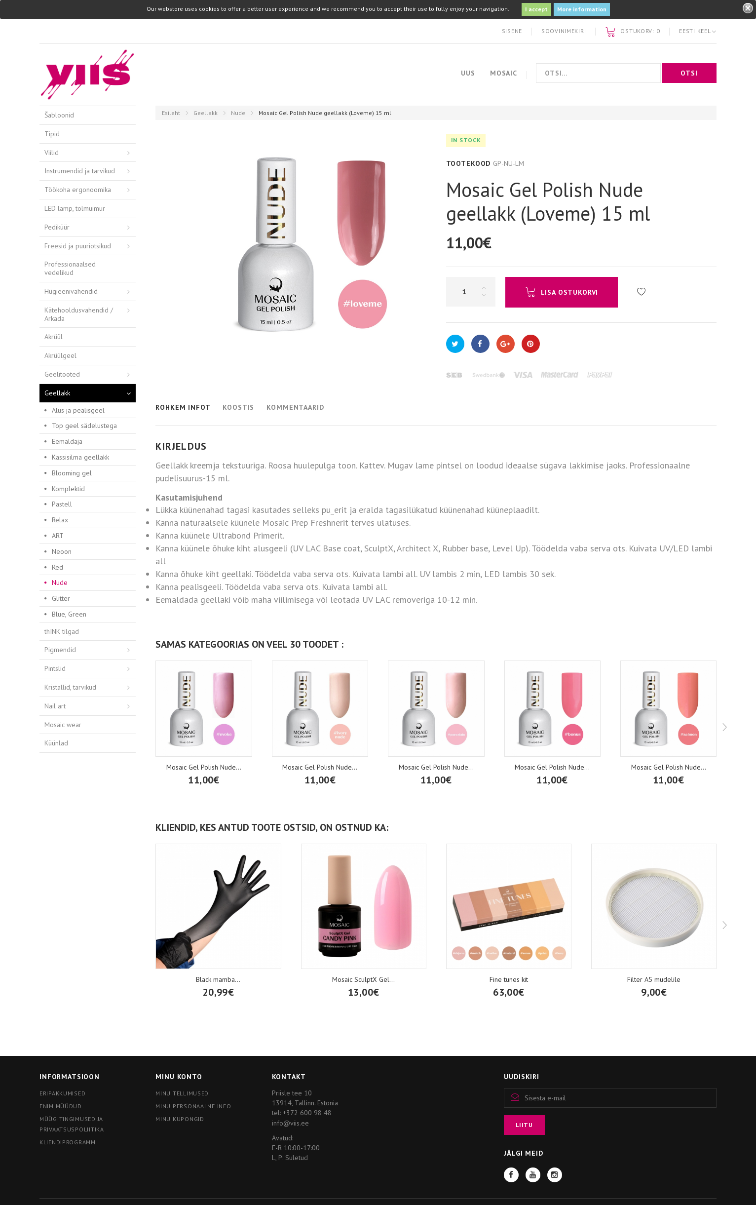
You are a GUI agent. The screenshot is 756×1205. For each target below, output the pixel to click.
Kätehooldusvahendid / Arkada (78, 314)
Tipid (52, 133)
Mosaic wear (62, 724)
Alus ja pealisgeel (78, 410)
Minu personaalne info (193, 1106)
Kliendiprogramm (67, 1142)
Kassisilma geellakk (80, 457)
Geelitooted (62, 374)
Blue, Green (69, 614)
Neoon (62, 551)
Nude (238, 113)
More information (581, 9)
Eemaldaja (67, 441)
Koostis (238, 407)
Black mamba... (218, 979)
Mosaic (503, 73)
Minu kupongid (179, 1119)
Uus (468, 73)
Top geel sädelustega (84, 425)
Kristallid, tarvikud (70, 687)
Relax (60, 519)
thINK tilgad (61, 631)
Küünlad (56, 743)
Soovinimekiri (563, 31)
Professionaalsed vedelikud (70, 268)
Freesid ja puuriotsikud (77, 245)
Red (57, 567)
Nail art (55, 705)
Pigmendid (60, 649)
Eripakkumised (62, 1093)
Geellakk (205, 113)
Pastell (62, 504)
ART (58, 535)
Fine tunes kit (509, 979)
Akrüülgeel (60, 355)
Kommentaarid (295, 407)
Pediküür (57, 227)
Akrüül (53, 336)
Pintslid (55, 668)
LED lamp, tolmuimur (74, 208)
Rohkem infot (182, 407)
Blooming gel (72, 472)
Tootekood (468, 163)
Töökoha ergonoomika (77, 189)
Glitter (61, 598)
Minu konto (178, 1076)
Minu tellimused (182, 1093)
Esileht (171, 113)
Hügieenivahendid (71, 291)
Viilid (51, 152)
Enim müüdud (60, 1106)
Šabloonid (59, 115)
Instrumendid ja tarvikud (79, 170)
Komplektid (68, 488)
